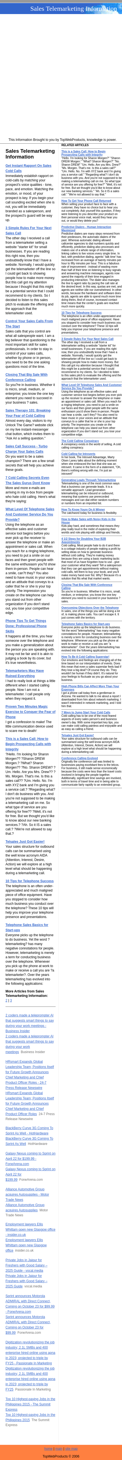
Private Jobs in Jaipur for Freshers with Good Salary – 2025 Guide (26, 1281)
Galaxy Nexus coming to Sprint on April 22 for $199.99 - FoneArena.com (30, 1159)
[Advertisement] (61, 76)
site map (71, 1449)
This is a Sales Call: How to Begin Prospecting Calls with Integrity (28, 744)
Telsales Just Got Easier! (25, 842)
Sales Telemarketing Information (73, 8)
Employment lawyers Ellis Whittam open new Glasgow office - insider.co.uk (30, 1229)
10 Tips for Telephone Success (30, 881)
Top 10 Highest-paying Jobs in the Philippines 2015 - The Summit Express (30, 1404)
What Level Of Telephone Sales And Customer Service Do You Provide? (30, 514)
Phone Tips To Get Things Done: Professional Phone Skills (26, 626)
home (48, 1449)
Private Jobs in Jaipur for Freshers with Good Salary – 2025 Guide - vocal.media (26, 1265)
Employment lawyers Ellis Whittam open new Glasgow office (26, 1245)
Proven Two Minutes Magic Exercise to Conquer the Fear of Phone (30, 712)
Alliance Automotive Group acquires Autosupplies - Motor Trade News (27, 1194)
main (59, 1449)
